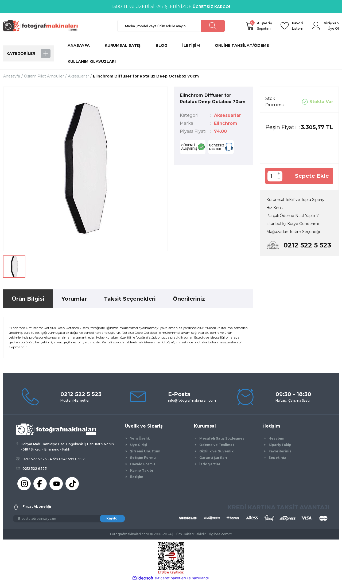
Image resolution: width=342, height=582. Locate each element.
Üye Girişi (138, 445)
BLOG (161, 45)
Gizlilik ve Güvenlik (216, 451)
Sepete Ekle (312, 176)
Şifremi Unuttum (145, 451)
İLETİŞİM (191, 45)
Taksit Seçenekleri (130, 299)
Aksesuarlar (227, 115)
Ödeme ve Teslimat (216, 445)
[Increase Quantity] (278, 173)
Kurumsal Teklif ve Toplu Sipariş (295, 199)
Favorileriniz (280, 451)
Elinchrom (225, 123)
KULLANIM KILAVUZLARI (92, 61)
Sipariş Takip (280, 445)
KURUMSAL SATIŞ (123, 45)
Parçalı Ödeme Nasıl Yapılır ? (292, 215)
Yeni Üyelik (140, 438)
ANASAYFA (79, 45)
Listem (297, 25)
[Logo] (42, 26)
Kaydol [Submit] (112, 518)
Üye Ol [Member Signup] (333, 28)
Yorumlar (74, 299)
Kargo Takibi (141, 470)
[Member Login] (316, 26)
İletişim (136, 477)
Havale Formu (142, 464)
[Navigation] (28, 53)
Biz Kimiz (275, 207)
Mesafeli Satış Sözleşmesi (222, 438)
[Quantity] (271, 176)
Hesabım (276, 438)
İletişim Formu (143, 458)
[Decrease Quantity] (278, 178)
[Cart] (249, 26)
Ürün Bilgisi (28, 299)
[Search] (171, 26)
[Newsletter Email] (69, 518)
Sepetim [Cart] (264, 25)
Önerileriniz (189, 299)
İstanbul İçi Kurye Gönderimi (292, 223)
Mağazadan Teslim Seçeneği (293, 231)
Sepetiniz (277, 458)
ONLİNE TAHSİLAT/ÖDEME (242, 45)
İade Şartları (210, 464)
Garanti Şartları (213, 458)
